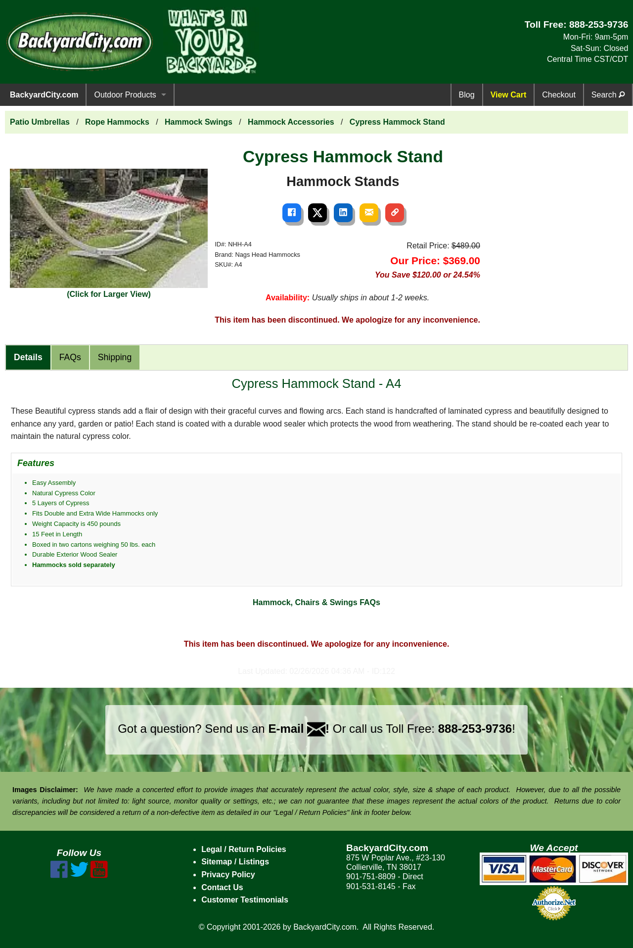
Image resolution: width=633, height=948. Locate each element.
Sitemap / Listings (235, 861)
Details (28, 357)
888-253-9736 (599, 24)
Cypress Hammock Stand (397, 122)
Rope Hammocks (117, 122)
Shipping (115, 357)
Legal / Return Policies (243, 849)
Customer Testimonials (244, 900)
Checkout (559, 95)
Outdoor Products (125, 95)
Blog (467, 95)
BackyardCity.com (44, 95)
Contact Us (222, 887)
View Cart (509, 95)
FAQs (70, 357)
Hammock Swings (198, 122)
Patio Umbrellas (40, 122)
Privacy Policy (228, 874)
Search (608, 95)
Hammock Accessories (291, 122)
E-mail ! (298, 728)
